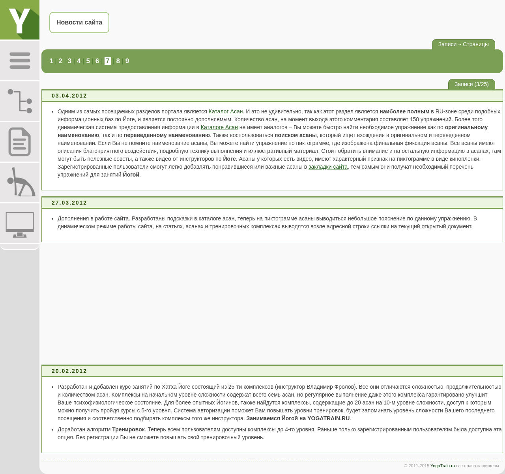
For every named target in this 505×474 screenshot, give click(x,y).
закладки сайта (328, 167)
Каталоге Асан (219, 127)
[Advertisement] (272, 303)
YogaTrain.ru (442, 465)
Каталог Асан (226, 111)
